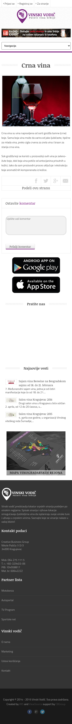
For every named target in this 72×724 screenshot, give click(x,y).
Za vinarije (43, 4)
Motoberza (8, 591)
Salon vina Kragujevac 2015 (35, 414)
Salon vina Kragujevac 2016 (35, 399)
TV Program (8, 610)
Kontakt (6, 670)
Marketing (7, 651)
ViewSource (35, 704)
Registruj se (25, 4)
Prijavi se (10, 4)
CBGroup (60, 704)
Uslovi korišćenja (11, 661)
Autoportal (8, 600)
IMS (21, 704)
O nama (6, 642)
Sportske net (9, 619)
